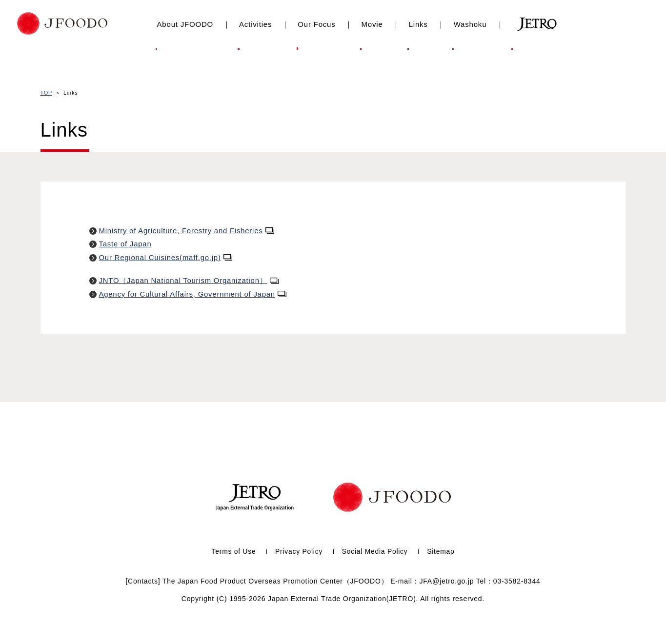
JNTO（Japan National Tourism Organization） (189, 280)
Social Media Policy (375, 552)
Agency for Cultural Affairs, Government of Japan (193, 294)
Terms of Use (232, 552)
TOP (46, 93)
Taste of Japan (125, 244)
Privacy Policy (299, 552)
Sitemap (442, 552)
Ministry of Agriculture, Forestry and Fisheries (187, 230)
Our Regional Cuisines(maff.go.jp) (166, 257)
